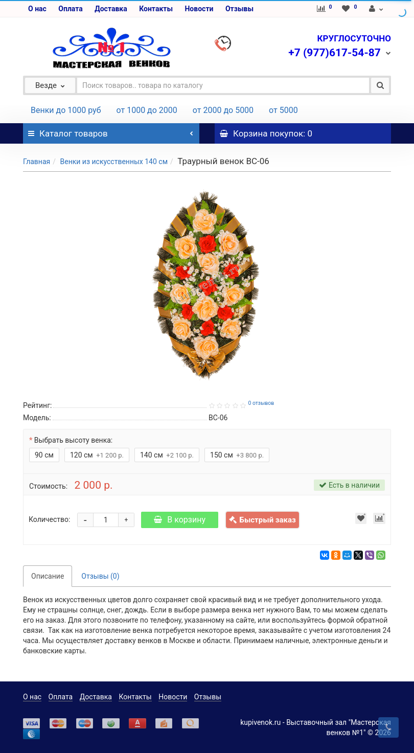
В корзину (179, 519)
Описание (47, 576)
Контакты (156, 9)
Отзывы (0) (100, 576)
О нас (37, 9)
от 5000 (283, 110)
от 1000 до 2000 (147, 110)
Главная (36, 161)
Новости (199, 9)
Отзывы (239, 9)
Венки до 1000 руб (66, 110)
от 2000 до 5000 (223, 110)
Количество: (49, 519)
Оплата (70, 9)
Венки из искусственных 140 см (114, 161)
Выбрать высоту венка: (73, 440)
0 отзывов (261, 403)
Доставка (111, 9)
